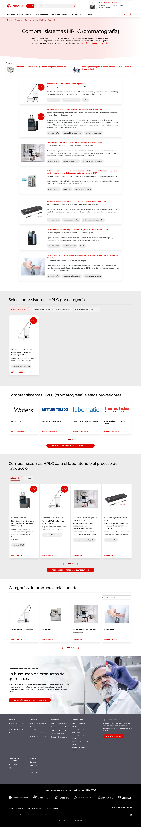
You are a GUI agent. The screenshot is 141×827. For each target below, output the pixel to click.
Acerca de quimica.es (53, 808)
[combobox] (116, 597)
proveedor (104, 43)
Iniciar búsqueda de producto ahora (30, 700)
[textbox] (116, 597)
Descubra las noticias (16, 723)
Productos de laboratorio (60, 727)
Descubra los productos (59, 723)
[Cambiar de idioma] (130, 14)
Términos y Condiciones (28, 815)
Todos (29, 6)
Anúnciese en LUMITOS (17, 808)
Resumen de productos (59, 737)
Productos (33, 765)
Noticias (33, 762)
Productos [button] (30, 14)
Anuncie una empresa (37, 733)
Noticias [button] (11, 14)
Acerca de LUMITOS (35, 808)
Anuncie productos (57, 734)
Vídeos (11, 768)
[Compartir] (124, 14)
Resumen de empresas (38, 736)
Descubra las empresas (38, 723)
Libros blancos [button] (42, 14)
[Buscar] (73, 6)
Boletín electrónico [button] (84, 14)
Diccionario (13, 764)
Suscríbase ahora (113, 736)
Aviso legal (12, 815)
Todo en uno (34, 772)
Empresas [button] (20, 14)
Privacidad (44, 815)
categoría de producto (89, 43)
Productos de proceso (58, 730)
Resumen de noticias (16, 733)
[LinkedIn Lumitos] (130, 815)
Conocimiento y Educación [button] (62, 14)
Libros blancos (35, 769)
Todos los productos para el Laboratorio (70, 570)
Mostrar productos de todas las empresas (71, 446)
